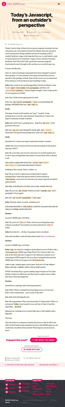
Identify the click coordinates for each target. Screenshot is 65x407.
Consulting (37, 389)
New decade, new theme (48, 365)
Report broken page (32, 35)
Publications (51, 386)
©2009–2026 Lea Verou (11, 401)
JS (8, 44)
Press (48, 389)
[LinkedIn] (24, 387)
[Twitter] (11, 384)
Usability (12, 44)
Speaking (50, 384)
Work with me (33, 349)
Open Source (38, 394)
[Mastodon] (24, 383)
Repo (48, 394)
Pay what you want (45, 340)
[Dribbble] (24, 391)
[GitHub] (11, 388)
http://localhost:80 (48, 236)
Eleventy (35, 400)
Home (35, 384)
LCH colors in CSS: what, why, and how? (20, 365)
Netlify (40, 400)
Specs (35, 392)
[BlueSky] (11, 392)
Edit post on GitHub (13, 360)
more (24, 402)
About (48, 392)
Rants (18, 44)
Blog (34, 386)
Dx (21, 44)
